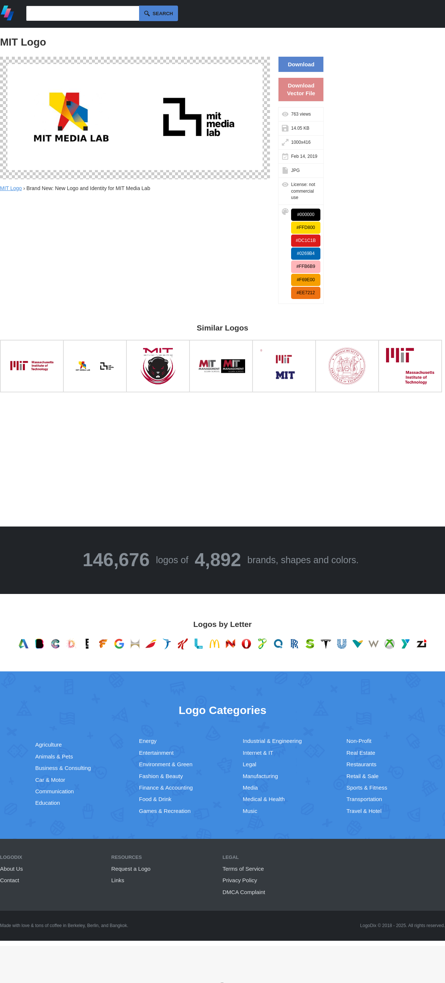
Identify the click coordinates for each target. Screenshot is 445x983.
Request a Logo (131, 869)
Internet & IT (258, 753)
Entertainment (156, 753)
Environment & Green (165, 764)
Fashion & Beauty (161, 776)
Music (250, 811)
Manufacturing (260, 776)
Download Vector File (301, 89)
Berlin (93, 925)
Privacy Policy (239, 880)
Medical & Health (264, 799)
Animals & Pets (54, 756)
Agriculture (48, 744)
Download (301, 64)
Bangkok (118, 925)
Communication (54, 791)
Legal (250, 764)
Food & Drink (155, 799)
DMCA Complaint (243, 892)
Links (117, 880)
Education (47, 803)
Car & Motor (50, 780)
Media (250, 787)
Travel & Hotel (363, 811)
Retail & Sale (362, 776)
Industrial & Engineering (272, 741)
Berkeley (76, 925)
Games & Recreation (165, 811)
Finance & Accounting (166, 787)
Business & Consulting (63, 768)
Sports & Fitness (366, 787)
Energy (148, 741)
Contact (9, 880)
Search (163, 13)
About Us (11, 869)
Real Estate (360, 753)
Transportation (364, 799)
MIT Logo (11, 188)
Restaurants (361, 764)
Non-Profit (359, 741)
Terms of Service (243, 869)
